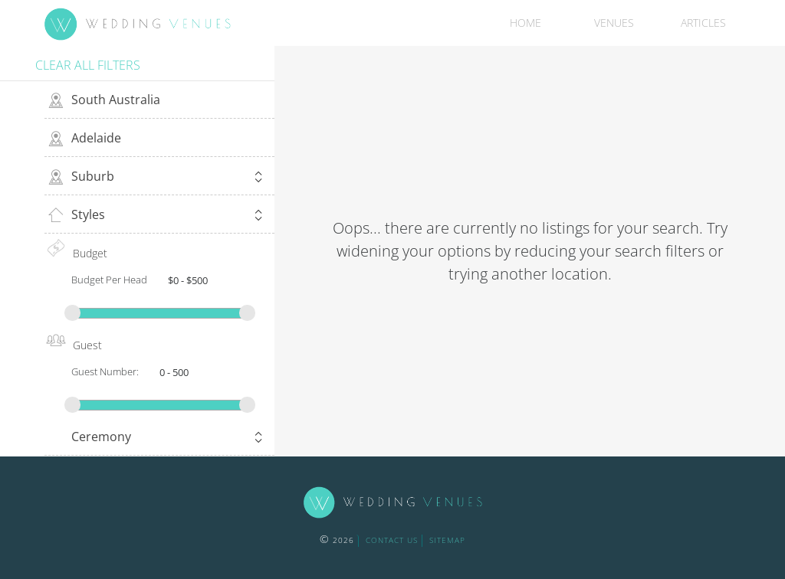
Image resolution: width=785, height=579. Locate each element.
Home (525, 22)
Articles (703, 22)
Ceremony (168, 438)
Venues (614, 22)
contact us (392, 540)
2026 (337, 540)
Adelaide (96, 137)
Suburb (168, 178)
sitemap (447, 540)
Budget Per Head (109, 279)
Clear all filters (87, 65)
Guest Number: (105, 371)
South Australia (115, 99)
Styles (168, 216)
